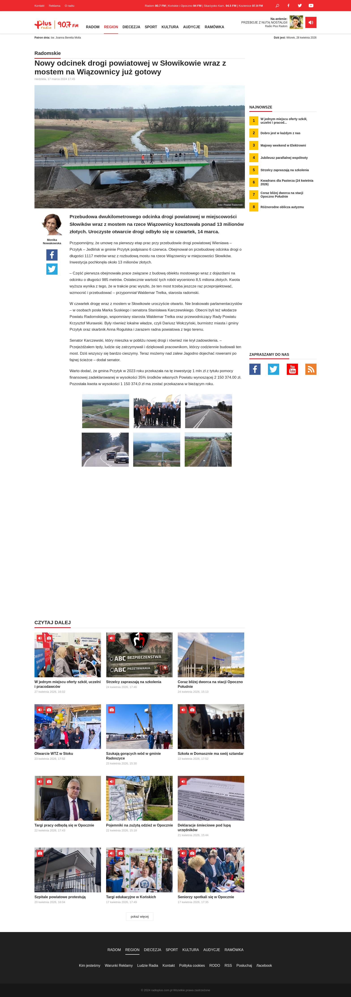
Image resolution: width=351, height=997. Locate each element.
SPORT (151, 27)
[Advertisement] (157, 500)
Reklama (54, 5)
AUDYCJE (191, 27)
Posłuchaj (244, 965)
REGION (111, 27)
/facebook (264, 965)
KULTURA (170, 27)
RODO (214, 965)
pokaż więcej (140, 916)
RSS (228, 965)
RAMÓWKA (214, 27)
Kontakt (39, 5)
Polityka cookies (192, 965)
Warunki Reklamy (119, 965)
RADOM (92, 27)
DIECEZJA (131, 27)
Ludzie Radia (147, 965)
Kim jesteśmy (89, 965)
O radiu (69, 5)
